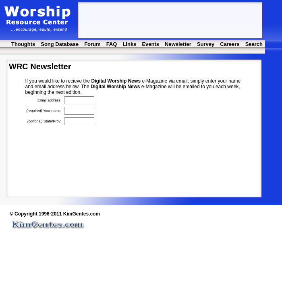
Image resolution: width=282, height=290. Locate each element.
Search (254, 44)
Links (129, 44)
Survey (205, 44)
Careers (229, 44)
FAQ (111, 44)
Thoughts (23, 44)
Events (150, 44)
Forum (92, 44)
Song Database (60, 44)
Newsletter (178, 44)
